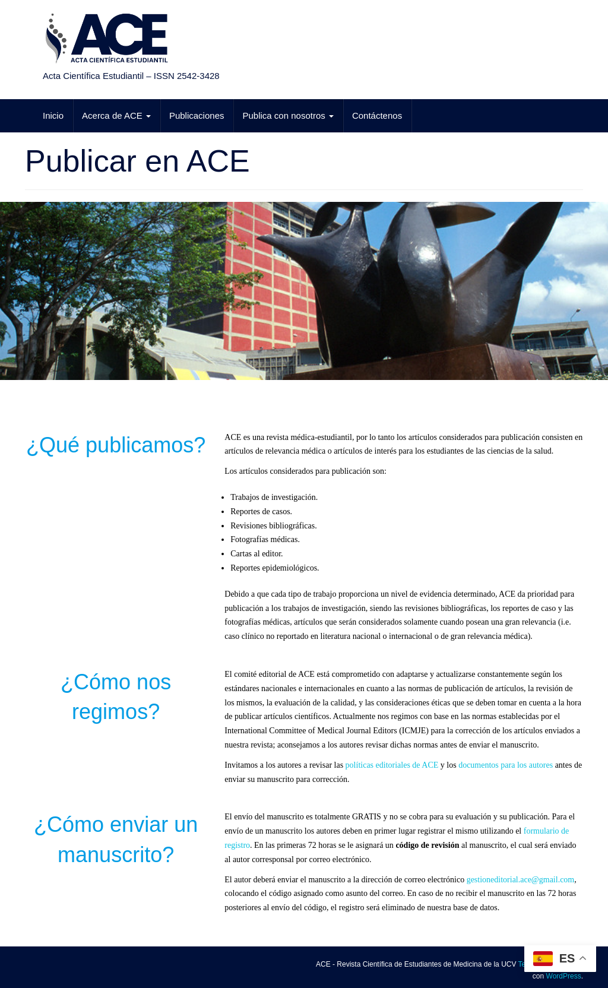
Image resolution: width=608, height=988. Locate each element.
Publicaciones (196, 115)
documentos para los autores (505, 765)
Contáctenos (377, 115)
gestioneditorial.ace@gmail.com (521, 879)
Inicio (53, 115)
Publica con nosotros (287, 115)
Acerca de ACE (116, 115)
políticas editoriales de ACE (392, 765)
